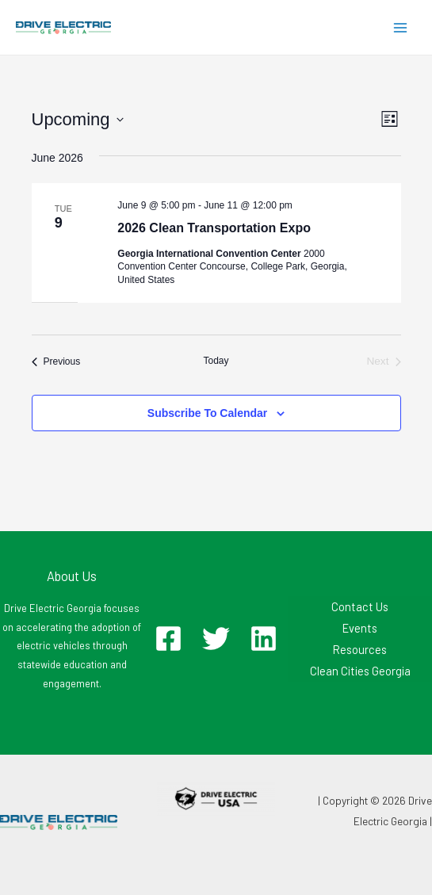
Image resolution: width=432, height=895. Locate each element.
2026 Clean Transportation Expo (214, 228)
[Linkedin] (263, 638)
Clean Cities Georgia (360, 671)
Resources (360, 649)
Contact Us (359, 606)
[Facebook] (168, 638)
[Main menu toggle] (400, 27)
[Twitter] (216, 638)
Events (359, 628)
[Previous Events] (56, 361)
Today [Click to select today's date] (215, 360)
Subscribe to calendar (207, 413)
